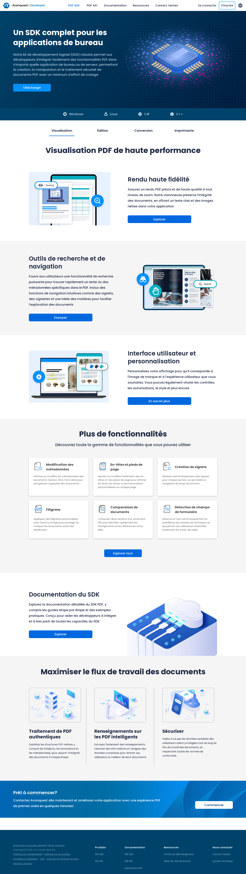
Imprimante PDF (133, 868)
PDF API (92, 5)
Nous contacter (223, 847)
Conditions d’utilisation (25, 858)
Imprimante (193, 130)
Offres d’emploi (56, 845)
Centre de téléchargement (179, 854)
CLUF (42, 858)
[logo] (27, 5)
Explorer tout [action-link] (123, 555)
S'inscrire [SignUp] (227, 5)
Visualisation (52, 130)
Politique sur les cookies (57, 854)
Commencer (214, 807)
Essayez (47, 318)
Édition (99, 130)
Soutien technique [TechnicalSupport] (223, 861)
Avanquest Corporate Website (29, 845)
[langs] (240, 5)
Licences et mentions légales (62, 858)
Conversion (146, 130)
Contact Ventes (166, 5)
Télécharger (32, 88)
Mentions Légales (22, 863)
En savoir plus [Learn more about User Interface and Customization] (146, 402)
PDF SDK (74, 5)
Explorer (147, 219)
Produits (100, 847)
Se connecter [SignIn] (207, 5)
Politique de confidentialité (27, 854)
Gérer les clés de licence (177, 861)
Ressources (141, 5)
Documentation (115, 5)
